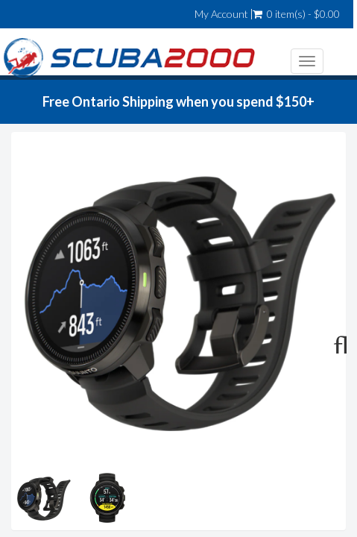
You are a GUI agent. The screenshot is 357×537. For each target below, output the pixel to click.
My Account (221, 14)
